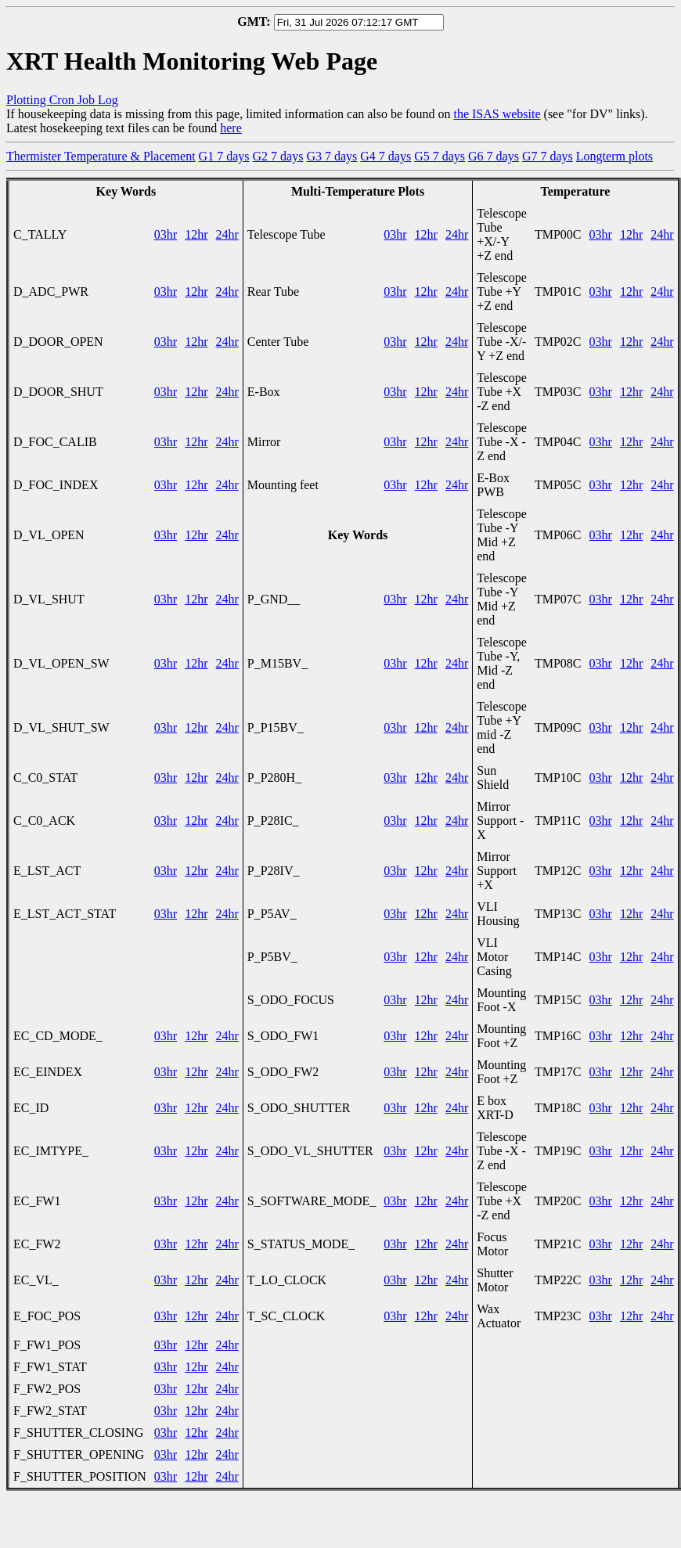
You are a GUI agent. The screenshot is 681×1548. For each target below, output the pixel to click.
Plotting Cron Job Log (62, 99)
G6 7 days (493, 156)
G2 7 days (278, 156)
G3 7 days (331, 156)
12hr (196, 234)
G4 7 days (385, 156)
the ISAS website (496, 114)
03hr (165, 234)
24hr (226, 234)
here (231, 128)
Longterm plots (614, 156)
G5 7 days (439, 156)
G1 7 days (224, 156)
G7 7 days (547, 156)
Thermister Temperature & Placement (101, 156)
